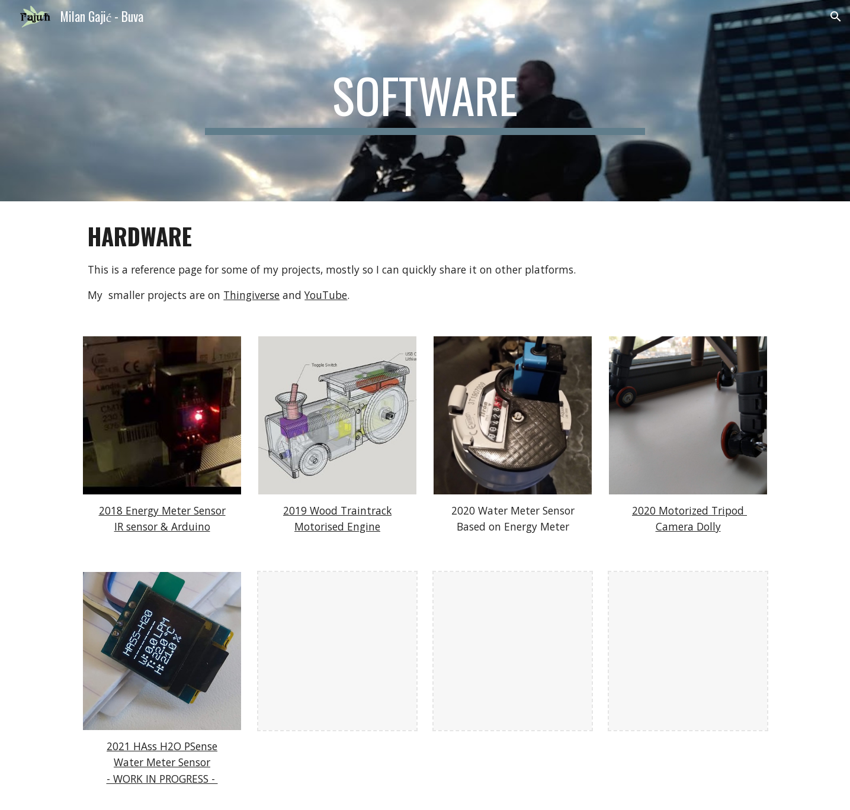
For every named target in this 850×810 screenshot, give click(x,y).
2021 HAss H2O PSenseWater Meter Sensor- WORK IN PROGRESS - (162, 762)
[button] (836, 16)
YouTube (325, 295)
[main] (425, 101)
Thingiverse (251, 295)
